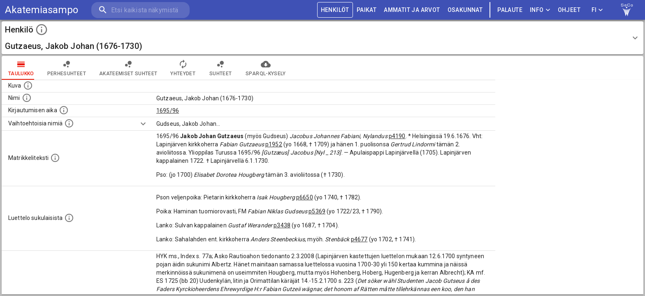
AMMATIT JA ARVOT (412, 10)
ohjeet (569, 10)
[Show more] (143, 123)
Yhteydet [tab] (183, 68)
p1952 (273, 144)
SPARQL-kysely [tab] (265, 68)
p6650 (304, 197)
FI (597, 10)
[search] (139, 10)
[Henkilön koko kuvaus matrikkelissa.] (55, 157)
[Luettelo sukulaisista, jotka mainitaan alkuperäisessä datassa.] (69, 217)
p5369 (317, 211)
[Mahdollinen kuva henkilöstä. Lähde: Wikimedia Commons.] (28, 85)
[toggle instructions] (41, 29)
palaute (510, 10)
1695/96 (167, 110)
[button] (322, 37)
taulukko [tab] (21, 68)
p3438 (282, 225)
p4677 (359, 239)
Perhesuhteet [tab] (67, 68)
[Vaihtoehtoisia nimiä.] (69, 123)
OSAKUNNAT (465, 10)
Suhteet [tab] (220, 68)
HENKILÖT (335, 10)
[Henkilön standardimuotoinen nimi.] (26, 97)
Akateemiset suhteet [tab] (128, 68)
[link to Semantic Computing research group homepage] (627, 10)
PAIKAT (366, 10)
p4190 (397, 136)
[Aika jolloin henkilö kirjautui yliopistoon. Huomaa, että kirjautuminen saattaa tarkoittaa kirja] (63, 110)
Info (540, 10)
